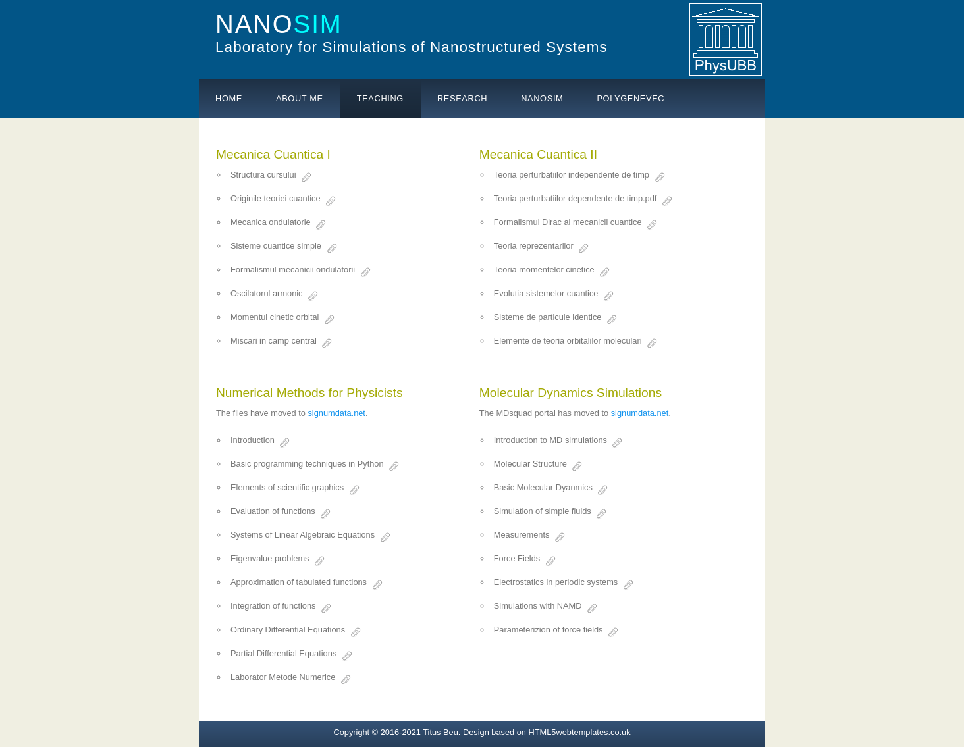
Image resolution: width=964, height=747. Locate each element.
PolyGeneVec (630, 98)
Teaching (380, 98)
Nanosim (542, 98)
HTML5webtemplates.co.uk (580, 732)
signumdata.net (336, 413)
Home (228, 98)
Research (462, 98)
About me (299, 98)
